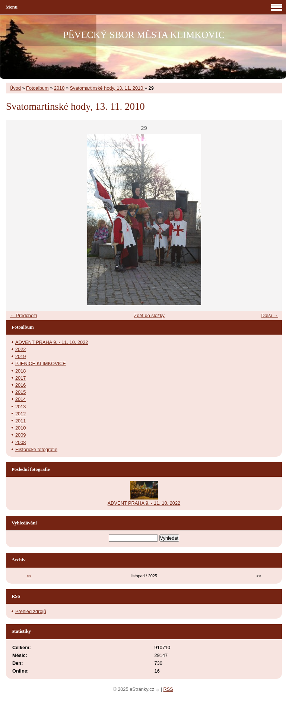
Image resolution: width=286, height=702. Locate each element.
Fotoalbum (37, 88)
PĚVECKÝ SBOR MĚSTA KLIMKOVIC (144, 34)
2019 (20, 356)
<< (29, 576)
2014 (20, 399)
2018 (20, 371)
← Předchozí (23, 315)
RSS (168, 689)
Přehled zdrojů (30, 611)
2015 (20, 392)
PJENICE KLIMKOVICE (40, 363)
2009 (20, 435)
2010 (59, 88)
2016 (20, 385)
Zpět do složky (149, 315)
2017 (20, 378)
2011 (20, 421)
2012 (20, 414)
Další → (269, 315)
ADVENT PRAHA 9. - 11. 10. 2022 (51, 342)
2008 (20, 442)
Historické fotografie (36, 449)
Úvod (15, 88)
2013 (20, 406)
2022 (20, 349)
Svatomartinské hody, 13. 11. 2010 (107, 88)
